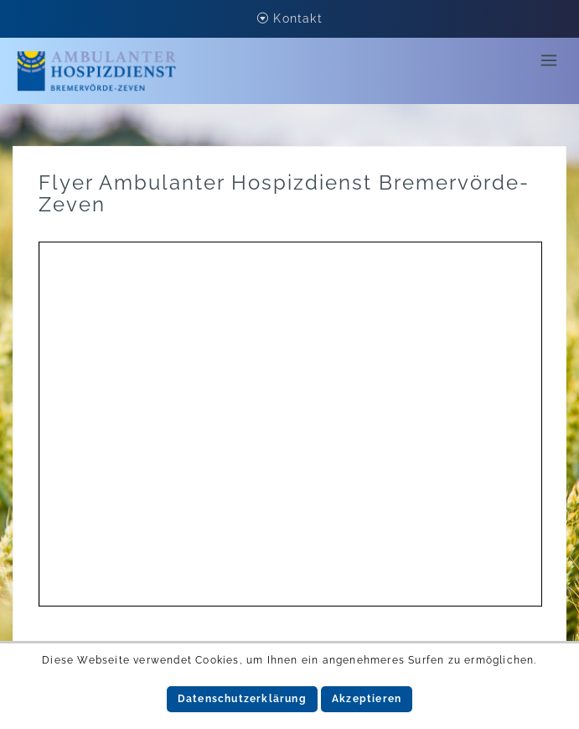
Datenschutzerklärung (242, 699)
